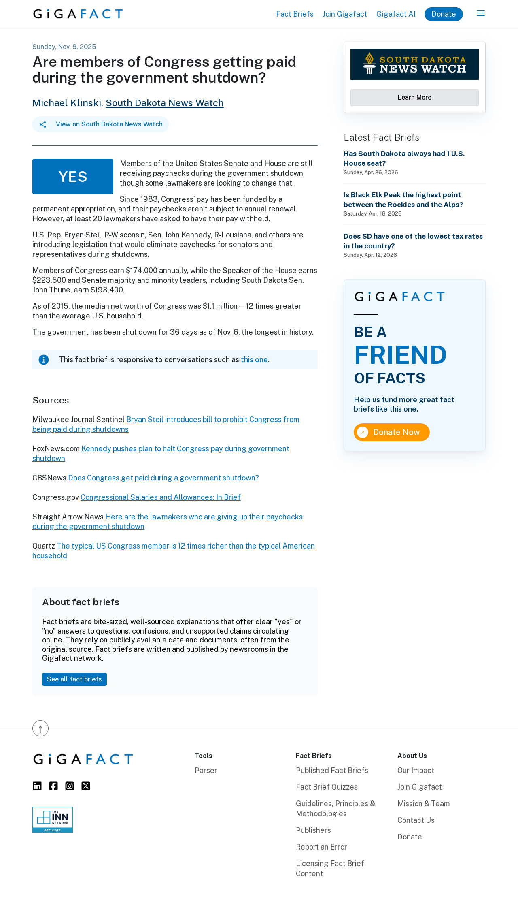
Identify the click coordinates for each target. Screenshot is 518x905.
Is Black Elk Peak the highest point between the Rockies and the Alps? (403, 199)
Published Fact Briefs (332, 770)
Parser (206, 770)
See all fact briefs (74, 679)
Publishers (313, 830)
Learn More (414, 97)
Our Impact (415, 770)
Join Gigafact (345, 14)
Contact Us (416, 820)
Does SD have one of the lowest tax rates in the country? (413, 241)
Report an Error (321, 847)
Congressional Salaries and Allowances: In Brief (161, 497)
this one (254, 359)
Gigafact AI (396, 14)
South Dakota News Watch (165, 102)
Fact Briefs (295, 14)
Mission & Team (423, 803)
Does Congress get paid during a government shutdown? (163, 478)
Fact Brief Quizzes (327, 787)
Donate (443, 14)
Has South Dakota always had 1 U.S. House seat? (404, 158)
